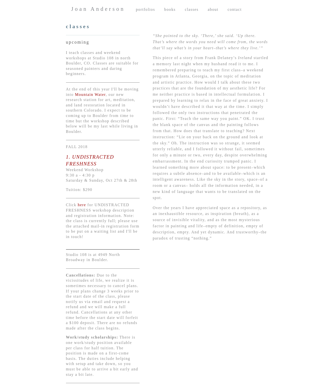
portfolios (145, 9)
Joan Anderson (98, 9)
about (213, 9)
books (170, 9)
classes (191, 9)
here (82, 205)
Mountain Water (90, 94)
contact (235, 9)
